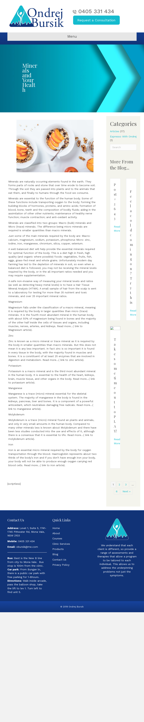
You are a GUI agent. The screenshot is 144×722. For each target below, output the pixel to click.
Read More (117, 228)
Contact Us (59, 559)
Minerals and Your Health (29, 77)
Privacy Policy (60, 564)
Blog (55, 554)
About (56, 533)
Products (58, 549)
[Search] (123, 147)
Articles (114, 131)
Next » (126, 491)
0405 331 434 (96, 11)
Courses (57, 538)
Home (56, 528)
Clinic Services (61, 543)
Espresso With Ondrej (123, 136)
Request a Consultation (96, 20)
